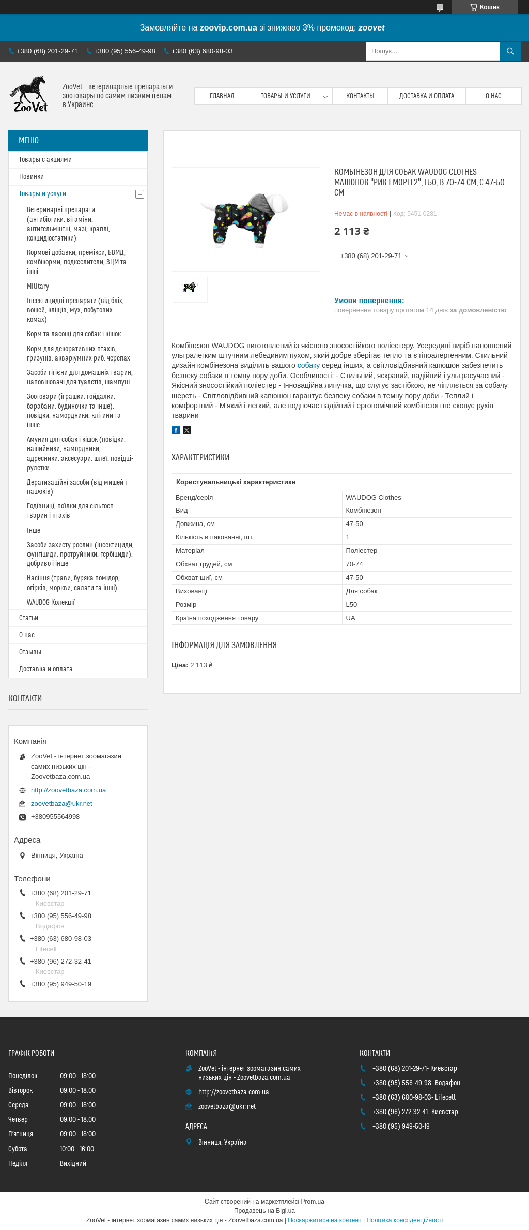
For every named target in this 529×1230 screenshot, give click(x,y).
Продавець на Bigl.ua (264, 1210)
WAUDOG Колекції (51, 602)
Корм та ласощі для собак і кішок (74, 334)
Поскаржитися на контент (324, 1220)
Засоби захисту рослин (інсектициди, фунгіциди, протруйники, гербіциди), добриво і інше (80, 554)
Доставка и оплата (426, 96)
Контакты (360, 96)
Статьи (28, 618)
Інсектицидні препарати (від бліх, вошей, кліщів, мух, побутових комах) (75, 310)
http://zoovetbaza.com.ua (68, 790)
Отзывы (30, 652)
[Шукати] (510, 51)
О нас (494, 96)
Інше (33, 531)
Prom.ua (312, 1201)
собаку (309, 365)
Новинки (31, 177)
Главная (222, 96)
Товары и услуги (285, 96)
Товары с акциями (45, 160)
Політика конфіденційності (404, 1220)
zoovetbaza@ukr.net (61, 803)
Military (38, 286)
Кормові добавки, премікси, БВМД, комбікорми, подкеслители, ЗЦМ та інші (77, 262)
